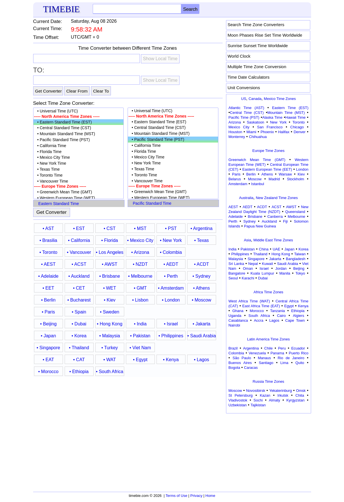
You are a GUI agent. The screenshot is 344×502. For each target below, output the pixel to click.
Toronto (298, 122)
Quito (299, 363)
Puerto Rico (298, 353)
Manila (284, 273)
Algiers (298, 315)
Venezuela (257, 353)
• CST (109, 228)
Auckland (269, 221)
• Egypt (140, 359)
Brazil (233, 348)
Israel (264, 268)
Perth (233, 221)
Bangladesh (295, 259)
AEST (233, 207)
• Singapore (48, 347)
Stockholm (295, 179)
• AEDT (171, 264)
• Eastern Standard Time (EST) (78, 122)
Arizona (235, 122)
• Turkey (109, 347)
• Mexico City (140, 240)
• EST (79, 228)
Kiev (301, 174)
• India (140, 323)
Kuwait (267, 264)
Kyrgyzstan (295, 400)
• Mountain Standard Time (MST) (78, 134)
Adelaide (236, 216)
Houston (235, 132)
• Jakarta (201, 323)
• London (171, 300)
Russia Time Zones (268, 381)
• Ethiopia (79, 371)
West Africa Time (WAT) (249, 301)
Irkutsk (282, 395)
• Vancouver (79, 252)
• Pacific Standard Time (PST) (78, 140)
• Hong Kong (109, 323)
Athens (267, 174)
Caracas (251, 367)
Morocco (257, 311)
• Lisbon (140, 300)
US (243, 99)
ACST (277, 207)
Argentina (251, 348)
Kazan (265, 395)
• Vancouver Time (78, 181)
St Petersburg (241, 395)
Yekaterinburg (280, 390)
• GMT (140, 288)
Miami (251, 132)
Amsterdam (238, 184)
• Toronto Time (78, 175)
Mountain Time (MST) (286, 112)
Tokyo (300, 273)
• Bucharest (78, 300)
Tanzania (277, 311)
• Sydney (201, 276)
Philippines (240, 254)
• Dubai (79, 323)
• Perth (171, 276)
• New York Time (78, 163)
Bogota (234, 367)
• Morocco (48, 371)
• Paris (48, 311)
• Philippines (171, 335)
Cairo (281, 315)
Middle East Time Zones (273, 240)
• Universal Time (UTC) (78, 111)
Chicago (297, 127)
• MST (140, 228)
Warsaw (285, 174)
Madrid (274, 179)
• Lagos (201, 359)
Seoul (233, 278)
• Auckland (79, 276)
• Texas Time (78, 169)
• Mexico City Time (78, 157)
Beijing (298, 268)
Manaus (264, 358)
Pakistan (247, 249)
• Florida (109, 240)
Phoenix (267, 132)
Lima (284, 363)
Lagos (274, 320)
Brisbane (255, 216)
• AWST (109, 264)
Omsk (301, 390)
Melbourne (296, 216)
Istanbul (257, 184)
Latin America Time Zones (268, 339)
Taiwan (299, 254)
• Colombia (171, 252)
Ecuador (298, 348)
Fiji (285, 221)
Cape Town (295, 320)
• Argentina (202, 228)
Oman (248, 268)
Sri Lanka (236, 264)
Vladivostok (238, 400)
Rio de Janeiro (291, 358)
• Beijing (48, 323)
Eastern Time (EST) (290, 108)
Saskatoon (255, 122)
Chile (268, 348)
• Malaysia (109, 335)
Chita (300, 395)
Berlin (251, 174)
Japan (289, 249)
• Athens (201, 288)
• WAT (110, 359)
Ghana (237, 311)
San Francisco (270, 127)
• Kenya (171, 359)
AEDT (248, 207)
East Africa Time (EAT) (261, 306)
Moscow (254, 179)
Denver (299, 132)
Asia (247, 240)
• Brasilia (48, 240)
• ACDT (201, 264)
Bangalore (237, 273)
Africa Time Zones (268, 292)
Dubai (263, 278)
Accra (258, 320)
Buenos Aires (240, 363)
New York (278, 122)
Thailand (260, 254)
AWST (291, 207)
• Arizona (140, 252)
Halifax (284, 132)
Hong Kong (280, 254)
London (302, 169)
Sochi (258, 400)
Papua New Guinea (260, 226)
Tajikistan (257, 405)
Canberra (275, 216)
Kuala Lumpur (262, 273)
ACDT (262, 207)
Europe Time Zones (268, 150)
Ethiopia (298, 311)
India (233, 249)
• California (79, 240)
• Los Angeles (109, 252)
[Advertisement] (268, 450)
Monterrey (237, 137)
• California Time (78, 146)
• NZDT (140, 264)
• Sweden (109, 311)
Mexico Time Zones (280, 99)
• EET (48, 288)
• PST (171, 228)
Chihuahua (258, 137)
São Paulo (242, 358)
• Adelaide (48, 276)
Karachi (248, 278)
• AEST (48, 264)
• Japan (48, 335)
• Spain (79, 311)
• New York (171, 240)
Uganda (235, 315)
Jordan (281, 268)
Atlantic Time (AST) (246, 108)
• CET (79, 288)
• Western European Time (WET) (78, 198)
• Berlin (48, 300)
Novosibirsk (255, 390)
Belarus (235, 179)
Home (210, 495)
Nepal (253, 264)
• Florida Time (78, 152)
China (264, 249)
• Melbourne (140, 276)
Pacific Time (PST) (244, 117)
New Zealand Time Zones (277, 198)
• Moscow (201, 300)
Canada (254, 99)
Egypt (289, 306)
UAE (276, 249)
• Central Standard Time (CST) (78, 128)
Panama (277, 353)
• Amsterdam (171, 288)
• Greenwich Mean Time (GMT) (78, 192)
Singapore (256, 259)
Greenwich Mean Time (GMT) (257, 160)
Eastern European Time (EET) (267, 169)
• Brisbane (109, 276)
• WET (109, 288)
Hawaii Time (295, 117)
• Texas (201, 240)
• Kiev (109, 300)
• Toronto (48, 252)
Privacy (196, 495)
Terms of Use (176, 495)
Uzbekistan (238, 405)
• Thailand (79, 347)
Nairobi (234, 325)
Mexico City (239, 127)
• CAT (79, 359)
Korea (304, 249)
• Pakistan (140, 335)
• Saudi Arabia (201, 335)
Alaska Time (272, 117)
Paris (236, 174)
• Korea (78, 335)
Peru (282, 348)
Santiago (266, 363)
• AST (48, 228)
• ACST (79, 264)
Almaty (274, 400)
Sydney (249, 221)
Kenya (303, 306)
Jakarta (275, 259)
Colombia (236, 353)
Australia (246, 198)
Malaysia (236, 259)
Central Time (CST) (247, 112)
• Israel (171, 323)
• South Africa (109, 371)
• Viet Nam (140, 347)
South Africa (259, 315)
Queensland (295, 212)
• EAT (48, 359)
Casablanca (238, 320)
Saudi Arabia (287, 264)
